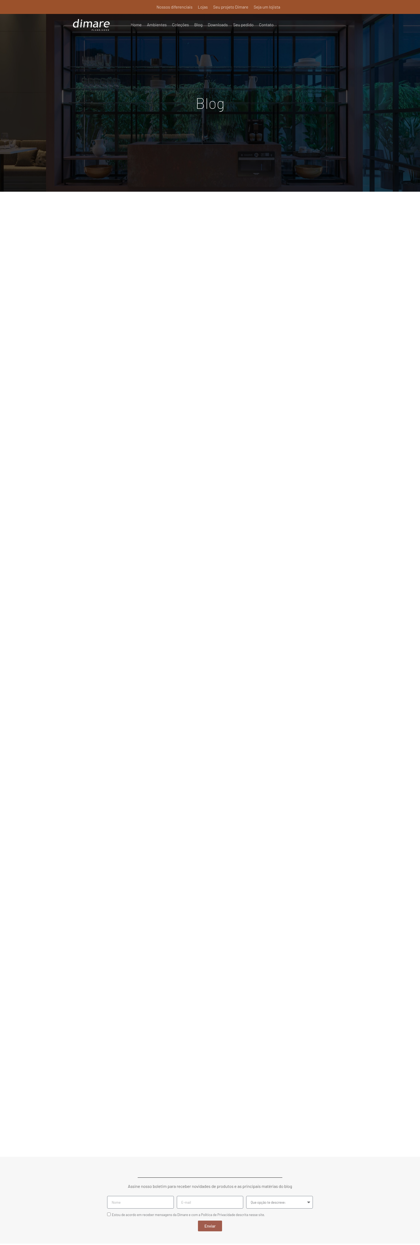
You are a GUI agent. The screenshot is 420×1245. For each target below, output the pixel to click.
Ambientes (157, 24)
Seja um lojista (267, 6)
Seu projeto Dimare (230, 6)
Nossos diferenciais (174, 6)
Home (136, 24)
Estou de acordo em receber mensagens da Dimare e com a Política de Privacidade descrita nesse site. (188, 1110)
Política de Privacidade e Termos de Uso (210, 1233)
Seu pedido (243, 24)
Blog (198, 24)
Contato (266, 24)
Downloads (218, 24)
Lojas (202, 6)
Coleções (180, 24)
